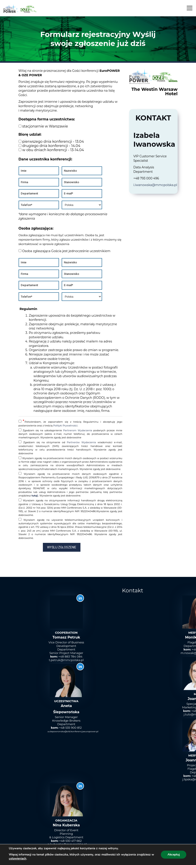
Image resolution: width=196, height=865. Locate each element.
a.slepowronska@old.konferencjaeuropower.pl (73, 731)
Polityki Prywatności (65, 425)
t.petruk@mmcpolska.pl (66, 660)
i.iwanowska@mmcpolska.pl (155, 185)
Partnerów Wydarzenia (81, 442)
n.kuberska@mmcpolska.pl (67, 844)
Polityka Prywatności (174, 857)
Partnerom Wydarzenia (77, 430)
